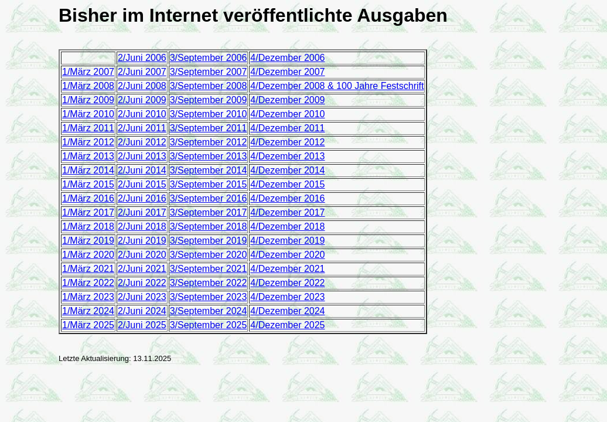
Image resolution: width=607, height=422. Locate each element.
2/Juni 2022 (142, 283)
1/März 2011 (88, 128)
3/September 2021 (208, 269)
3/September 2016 (208, 198)
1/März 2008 (88, 86)
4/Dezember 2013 (287, 156)
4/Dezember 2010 (287, 114)
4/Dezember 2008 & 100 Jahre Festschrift (337, 86)
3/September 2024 (208, 311)
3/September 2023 (208, 297)
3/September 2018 (208, 227)
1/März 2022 (88, 283)
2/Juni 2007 (142, 72)
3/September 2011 (208, 128)
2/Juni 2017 (142, 212)
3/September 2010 (208, 114)
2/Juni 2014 (142, 170)
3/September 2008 (208, 86)
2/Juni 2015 (142, 184)
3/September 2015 (208, 184)
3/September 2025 (208, 325)
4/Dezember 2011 (287, 128)
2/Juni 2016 (142, 198)
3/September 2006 (208, 58)
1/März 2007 (88, 72)
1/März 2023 (88, 297)
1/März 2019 (88, 241)
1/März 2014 (88, 170)
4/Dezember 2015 (287, 184)
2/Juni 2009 (142, 100)
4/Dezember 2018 (287, 227)
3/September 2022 (208, 283)
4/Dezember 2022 (287, 283)
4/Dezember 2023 (287, 297)
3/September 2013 (208, 156)
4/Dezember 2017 (287, 212)
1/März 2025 (88, 325)
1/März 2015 (88, 184)
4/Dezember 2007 (287, 72)
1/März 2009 (88, 100)
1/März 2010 (88, 114)
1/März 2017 (88, 212)
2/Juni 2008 (142, 86)
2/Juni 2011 (142, 128)
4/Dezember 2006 (287, 58)
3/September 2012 (208, 142)
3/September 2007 (208, 72)
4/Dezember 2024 (287, 311)
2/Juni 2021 (142, 269)
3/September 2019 (208, 241)
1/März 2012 (88, 142)
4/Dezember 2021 (287, 269)
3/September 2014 (208, 170)
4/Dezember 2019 (287, 241)
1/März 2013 (88, 156)
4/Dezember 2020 (287, 255)
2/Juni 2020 (142, 255)
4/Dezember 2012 (287, 142)
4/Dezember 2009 (287, 100)
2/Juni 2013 (142, 156)
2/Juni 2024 (142, 311)
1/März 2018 (88, 227)
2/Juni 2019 (142, 241)
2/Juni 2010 (142, 114)
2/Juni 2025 (142, 325)
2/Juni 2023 (142, 297)
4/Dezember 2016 (287, 198)
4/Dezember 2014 (287, 170)
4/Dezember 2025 (287, 325)
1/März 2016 (88, 198)
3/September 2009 (208, 100)
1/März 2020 (88, 255)
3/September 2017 (208, 212)
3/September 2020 (208, 255)
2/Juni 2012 (142, 142)
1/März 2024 (88, 311)
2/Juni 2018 (142, 227)
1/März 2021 (88, 269)
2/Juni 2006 (142, 58)
